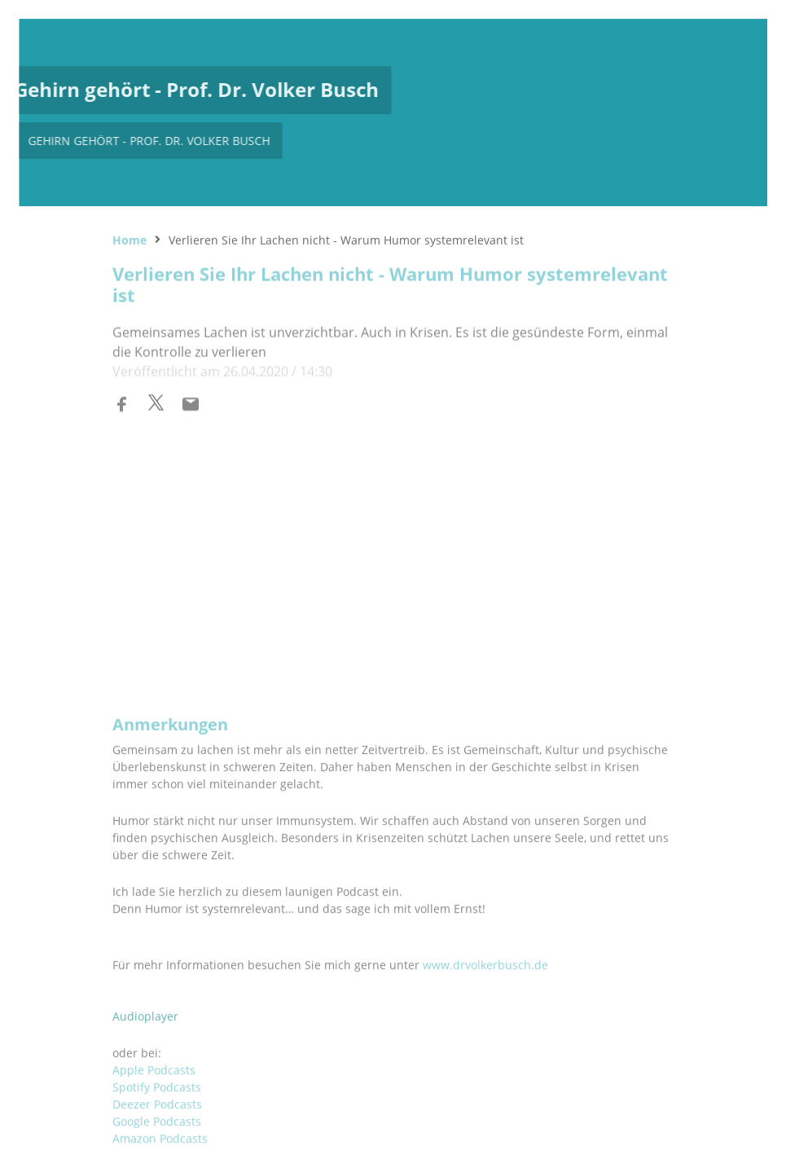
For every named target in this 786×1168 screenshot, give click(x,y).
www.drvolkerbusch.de (485, 929)
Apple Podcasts (153, 1034)
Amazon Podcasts (160, 1102)
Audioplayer (145, 980)
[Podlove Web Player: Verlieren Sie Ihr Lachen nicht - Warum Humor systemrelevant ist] (393, 546)
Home (129, 237)
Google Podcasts (156, 1085)
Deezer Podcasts (157, 1068)
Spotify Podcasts (156, 1051)
